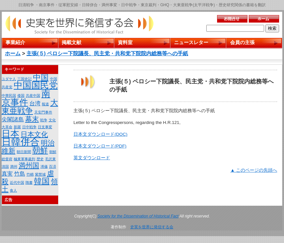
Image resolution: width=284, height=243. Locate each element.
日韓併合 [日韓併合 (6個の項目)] (20, 141)
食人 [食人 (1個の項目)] (13, 190)
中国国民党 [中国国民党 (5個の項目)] (36, 85)
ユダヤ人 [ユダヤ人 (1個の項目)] (9, 79)
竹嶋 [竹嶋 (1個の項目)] (30, 174)
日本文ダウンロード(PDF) (99, 146)
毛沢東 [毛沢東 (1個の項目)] (50, 159)
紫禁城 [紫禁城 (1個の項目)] (40, 174)
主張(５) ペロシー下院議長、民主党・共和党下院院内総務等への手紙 (107, 53)
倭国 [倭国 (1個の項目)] (20, 95)
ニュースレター (191, 42)
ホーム (13, 53)
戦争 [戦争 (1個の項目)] (43, 120)
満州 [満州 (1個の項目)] (13, 166)
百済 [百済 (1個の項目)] (52, 166)
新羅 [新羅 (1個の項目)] (17, 127)
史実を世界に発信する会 (151, 227)
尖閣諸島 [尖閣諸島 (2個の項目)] (13, 119)
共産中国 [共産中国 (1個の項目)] (33, 95)
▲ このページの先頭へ (253, 170)
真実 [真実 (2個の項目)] (7, 174)
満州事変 (109, 5)
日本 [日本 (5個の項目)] (10, 134)
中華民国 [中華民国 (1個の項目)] (9, 95)
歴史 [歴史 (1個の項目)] (40, 159)
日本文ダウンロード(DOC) (100, 134)
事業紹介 (15, 42)
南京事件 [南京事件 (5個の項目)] (26, 98)
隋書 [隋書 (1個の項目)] (29, 182)
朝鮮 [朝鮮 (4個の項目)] (40, 150)
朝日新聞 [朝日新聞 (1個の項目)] (24, 152)
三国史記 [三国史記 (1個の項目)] (24, 79)
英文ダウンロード (91, 157)
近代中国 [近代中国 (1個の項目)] (17, 182)
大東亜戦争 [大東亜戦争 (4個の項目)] (30, 106)
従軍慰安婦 (68, 5)
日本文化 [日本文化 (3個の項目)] (34, 134)
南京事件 (47, 5)
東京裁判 (148, 5)
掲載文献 (71, 42)
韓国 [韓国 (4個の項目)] (42, 181)
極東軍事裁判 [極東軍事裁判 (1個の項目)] (24, 159)
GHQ (164, 5)
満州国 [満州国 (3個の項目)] (29, 165)
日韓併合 (90, 5)
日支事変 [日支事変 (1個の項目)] (45, 127)
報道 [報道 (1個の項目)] (45, 104)
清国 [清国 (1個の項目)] (5, 166)
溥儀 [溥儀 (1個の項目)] (44, 166)
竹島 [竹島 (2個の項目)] (19, 174)
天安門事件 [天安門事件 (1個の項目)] (43, 112)
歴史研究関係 (230, 5)
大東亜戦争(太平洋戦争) (194, 5)
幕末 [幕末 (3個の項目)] (32, 119)
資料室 (125, 42)
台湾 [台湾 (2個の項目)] (34, 103)
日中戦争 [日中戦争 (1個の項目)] (29, 127)
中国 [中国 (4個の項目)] (41, 77)
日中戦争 (129, 5)
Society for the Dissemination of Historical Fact (138, 216)
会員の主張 (242, 42)
